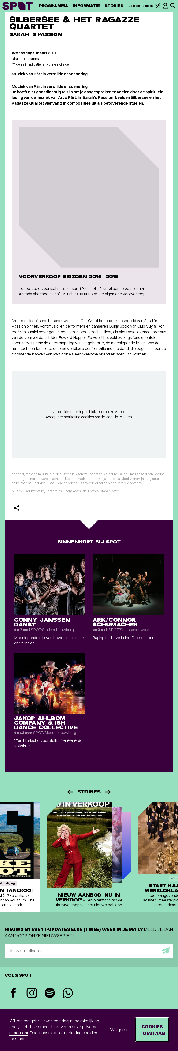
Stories (114, 5)
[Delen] (17, 508)
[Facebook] (14, 993)
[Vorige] (70, 792)
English (148, 5)
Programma (53, 5)
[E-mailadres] (89, 951)
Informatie (86, 5)
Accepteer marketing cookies (69, 417)
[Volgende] (108, 792)
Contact (134, 5)
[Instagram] (32, 993)
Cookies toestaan (152, 1030)
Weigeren (119, 1029)
